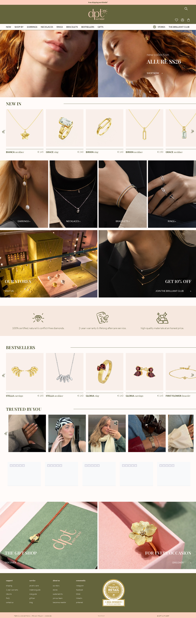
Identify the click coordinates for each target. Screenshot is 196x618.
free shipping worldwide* (98, 2)
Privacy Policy (37, 616)
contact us (9, 602)
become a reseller (59, 602)
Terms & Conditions (22, 616)
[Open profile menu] (182, 20)
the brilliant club (179, 27)
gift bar (32, 598)
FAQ (8, 598)
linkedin (79, 598)
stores (159, 27)
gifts (100, 27)
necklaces (47, 27)
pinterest (79, 602)
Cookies (48, 616)
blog (31, 602)
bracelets (72, 27)
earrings (32, 27)
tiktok (78, 594)
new (8, 27)
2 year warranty (12, 590)
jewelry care (34, 585)
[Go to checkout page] (188, 20)
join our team (58, 598)
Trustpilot (101, 616)
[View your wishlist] (176, 20)
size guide (33, 594)
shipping (9, 585)
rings (60, 27)
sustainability (58, 594)
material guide (34, 590)
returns (9, 594)
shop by (19, 27)
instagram (80, 585)
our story (56, 585)
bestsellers (87, 27)
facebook (79, 590)
